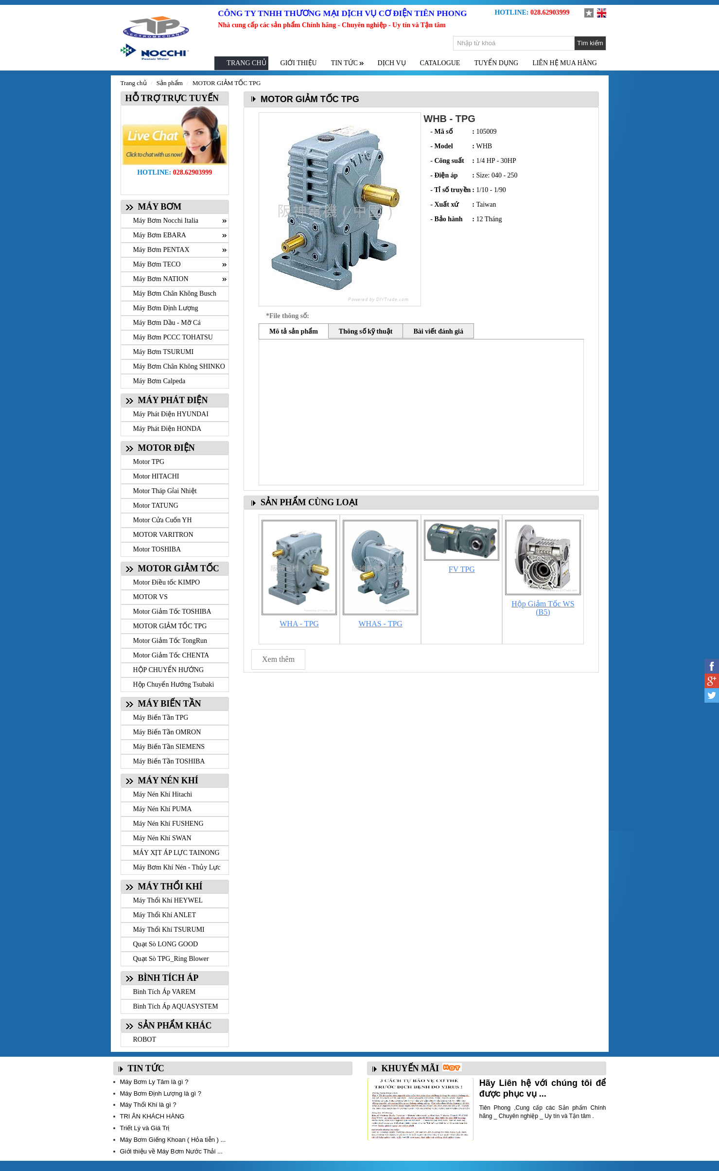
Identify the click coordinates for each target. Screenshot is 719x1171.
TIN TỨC (146, 1068)
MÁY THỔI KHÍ (170, 886)
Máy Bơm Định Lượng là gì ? (160, 1093)
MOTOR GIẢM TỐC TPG (227, 83)
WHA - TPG (299, 624)
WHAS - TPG (381, 624)
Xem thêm (278, 659)
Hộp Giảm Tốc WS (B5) (542, 608)
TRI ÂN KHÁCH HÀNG (152, 1116)
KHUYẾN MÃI (410, 1068)
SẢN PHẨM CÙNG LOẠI (309, 502)
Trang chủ (134, 83)
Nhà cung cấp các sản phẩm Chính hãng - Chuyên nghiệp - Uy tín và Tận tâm (331, 25)
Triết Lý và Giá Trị (145, 1128)
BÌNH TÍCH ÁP (168, 978)
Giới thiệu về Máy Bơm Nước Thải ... (171, 1151)
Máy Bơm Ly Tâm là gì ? (154, 1081)
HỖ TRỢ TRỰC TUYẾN (170, 98)
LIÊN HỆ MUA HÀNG (564, 63)
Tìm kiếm (590, 43)
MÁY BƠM (160, 207)
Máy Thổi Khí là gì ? (148, 1104)
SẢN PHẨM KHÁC (175, 1025)
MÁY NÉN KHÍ (168, 780)
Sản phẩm (170, 83)
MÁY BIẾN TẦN (169, 704)
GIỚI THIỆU (299, 63)
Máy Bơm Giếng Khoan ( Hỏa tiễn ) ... (173, 1139)
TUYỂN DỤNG (496, 63)
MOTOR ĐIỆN (166, 448)
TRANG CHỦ (246, 63)
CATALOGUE (440, 63)
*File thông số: (287, 315)
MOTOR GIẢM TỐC (178, 568)
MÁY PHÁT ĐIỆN (173, 400)
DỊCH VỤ (392, 63)
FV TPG (462, 569)
